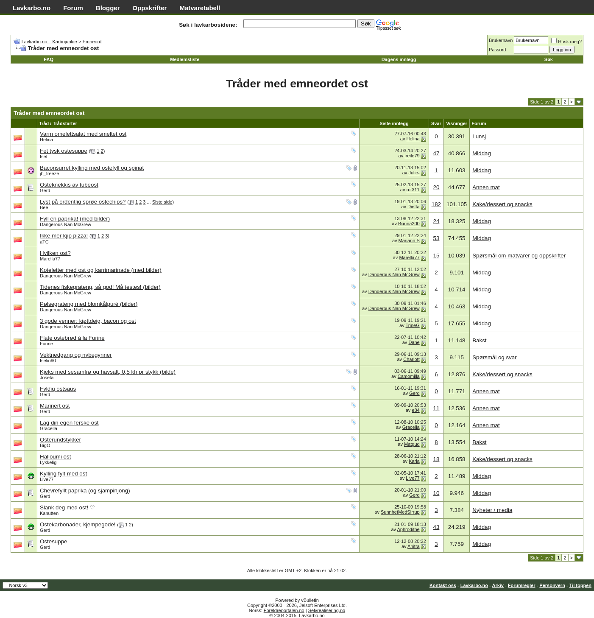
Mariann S (409, 240)
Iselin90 (48, 360)
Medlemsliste (184, 59)
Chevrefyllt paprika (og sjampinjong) (85, 490)
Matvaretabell (199, 7)
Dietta (413, 206)
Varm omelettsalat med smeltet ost (83, 134)
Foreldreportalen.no (284, 610)
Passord (497, 49)
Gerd (45, 190)
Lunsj (479, 136)
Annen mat (485, 187)
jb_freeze (49, 173)
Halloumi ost (55, 456)
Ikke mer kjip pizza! (64, 235)
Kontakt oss (442, 585)
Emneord (92, 41)
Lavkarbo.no (31, 7)
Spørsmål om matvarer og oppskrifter (519, 255)
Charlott (411, 359)
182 (436, 204)
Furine (46, 343)
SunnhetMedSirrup (400, 512)
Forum (73, 7)
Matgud (412, 444)
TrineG (413, 325)
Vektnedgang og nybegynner (76, 355)
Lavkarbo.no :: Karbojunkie (49, 41)
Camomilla (409, 376)
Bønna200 (409, 223)
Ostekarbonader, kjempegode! (78, 524)
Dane (413, 342)
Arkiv (498, 585)
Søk (548, 59)
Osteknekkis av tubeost (69, 185)
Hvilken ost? (55, 253)
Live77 (46, 479)
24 (436, 221)
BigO (45, 445)
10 (436, 493)
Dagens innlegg (399, 59)
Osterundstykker (60, 439)
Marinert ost (55, 406)
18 (436, 459)
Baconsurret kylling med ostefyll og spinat (92, 168)
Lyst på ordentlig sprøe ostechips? (83, 202)
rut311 (413, 189)
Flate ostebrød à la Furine (72, 338)
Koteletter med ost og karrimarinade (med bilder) (101, 270)
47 (436, 153)
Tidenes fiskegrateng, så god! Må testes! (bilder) (100, 287)
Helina (46, 139)
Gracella (48, 428)
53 (436, 238)
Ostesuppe (53, 541)
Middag (481, 153)
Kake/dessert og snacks (502, 204)
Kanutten (49, 513)
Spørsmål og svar (494, 357)
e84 (415, 410)
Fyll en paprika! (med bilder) (75, 218)
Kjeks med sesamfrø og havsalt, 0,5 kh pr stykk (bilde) (108, 372)
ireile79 (411, 155)
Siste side (162, 201)
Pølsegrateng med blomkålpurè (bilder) (88, 304)
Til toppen (580, 585)
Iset (43, 156)
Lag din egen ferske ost (69, 422)
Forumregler (521, 585)
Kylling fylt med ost (63, 473)
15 (436, 255)
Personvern (552, 585)
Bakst (479, 340)
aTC (44, 241)
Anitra (413, 546)
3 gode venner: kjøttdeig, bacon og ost (88, 321)
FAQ (48, 59)
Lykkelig (48, 462)
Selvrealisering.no (326, 610)
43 (436, 527)
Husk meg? (566, 41)
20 (436, 187)
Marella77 (50, 258)
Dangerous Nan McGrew (65, 224)
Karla (414, 461)
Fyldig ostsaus (58, 389)
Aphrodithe (408, 529)
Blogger (108, 7)
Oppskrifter (150, 7)
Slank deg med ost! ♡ (67, 507)
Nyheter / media (492, 510)
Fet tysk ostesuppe (63, 151)
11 (436, 408)
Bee (44, 207)
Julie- (413, 172)
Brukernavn (501, 40)
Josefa (46, 377)
